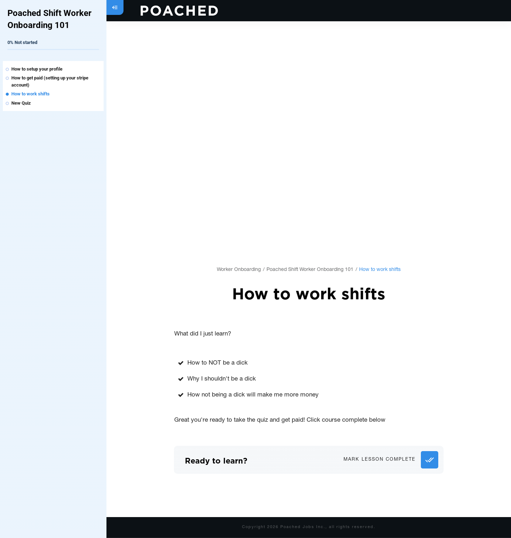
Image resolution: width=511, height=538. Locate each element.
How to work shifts (30, 93)
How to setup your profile (36, 69)
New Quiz (21, 103)
